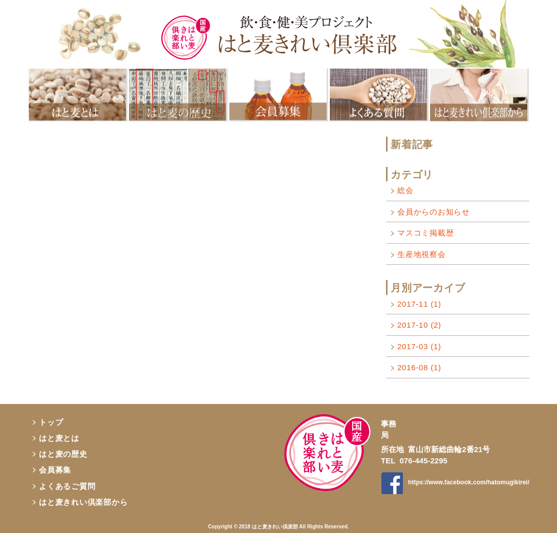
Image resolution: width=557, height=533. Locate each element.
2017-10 (419, 325)
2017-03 (419, 346)
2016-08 (419, 367)
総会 (405, 190)
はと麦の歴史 (63, 454)
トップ (51, 422)
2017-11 (419, 304)
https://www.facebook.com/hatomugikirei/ (468, 482)
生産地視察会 (421, 254)
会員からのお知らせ (433, 211)
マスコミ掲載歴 (425, 232)
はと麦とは (59, 438)
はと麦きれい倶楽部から (83, 502)
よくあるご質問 (67, 486)
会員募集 (55, 469)
